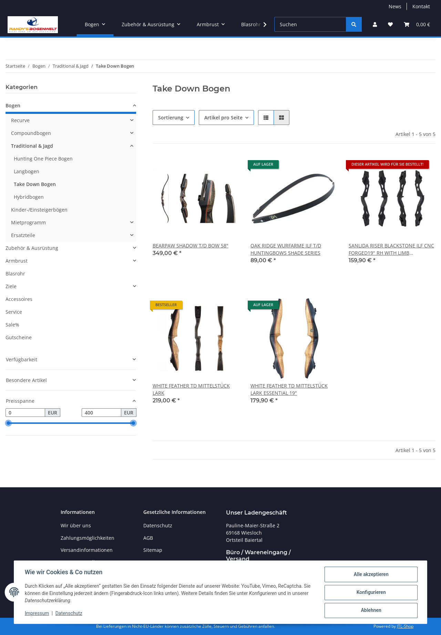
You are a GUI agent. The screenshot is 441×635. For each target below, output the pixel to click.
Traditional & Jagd (32, 146)
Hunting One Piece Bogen (43, 158)
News (395, 6)
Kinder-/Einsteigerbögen (39, 209)
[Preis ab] (25, 412)
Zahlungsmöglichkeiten (87, 538)
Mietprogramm (28, 222)
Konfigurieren (370, 592)
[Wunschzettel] (390, 24)
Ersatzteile (23, 235)
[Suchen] (310, 24)
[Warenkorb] (416, 24)
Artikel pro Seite (223, 117)
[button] (374, 24)
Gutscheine (19, 337)
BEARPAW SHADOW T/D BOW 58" (190, 245)
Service (14, 312)
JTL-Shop (405, 626)
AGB (148, 538)
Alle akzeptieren (370, 574)
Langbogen (26, 171)
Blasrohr (15, 273)
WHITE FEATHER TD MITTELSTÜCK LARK (191, 389)
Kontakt (421, 6)
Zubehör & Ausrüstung (32, 248)
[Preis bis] (101, 412)
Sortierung (170, 117)
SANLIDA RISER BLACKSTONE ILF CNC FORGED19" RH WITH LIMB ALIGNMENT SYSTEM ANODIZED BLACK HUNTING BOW (391, 249)
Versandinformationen (87, 550)
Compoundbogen (31, 133)
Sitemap (152, 550)
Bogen (13, 105)
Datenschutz (69, 613)
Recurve (20, 120)
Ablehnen (370, 610)
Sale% (12, 324)
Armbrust (17, 260)
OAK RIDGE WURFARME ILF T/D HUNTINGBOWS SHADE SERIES (285, 249)
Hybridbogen (29, 197)
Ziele (11, 286)
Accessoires (19, 299)
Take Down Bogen (35, 184)
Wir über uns (76, 525)
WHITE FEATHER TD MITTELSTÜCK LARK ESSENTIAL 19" (289, 389)
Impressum (37, 613)
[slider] (8, 423)
